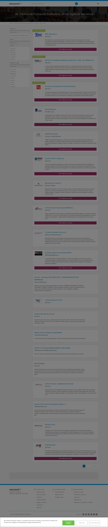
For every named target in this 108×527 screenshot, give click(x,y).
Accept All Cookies (68, 522)
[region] (54, 522)
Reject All (81, 523)
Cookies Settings (94, 523)
